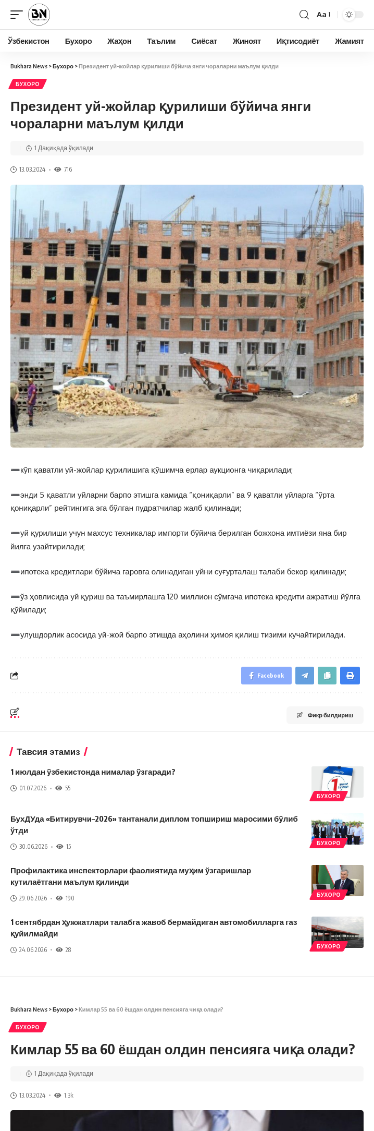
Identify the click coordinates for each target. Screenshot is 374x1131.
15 (63, 846)
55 (62, 788)
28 (63, 950)
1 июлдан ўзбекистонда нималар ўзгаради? (93, 771)
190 (65, 898)
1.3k (63, 1095)
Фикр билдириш (325, 715)
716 (63, 169)
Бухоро (28, 84)
